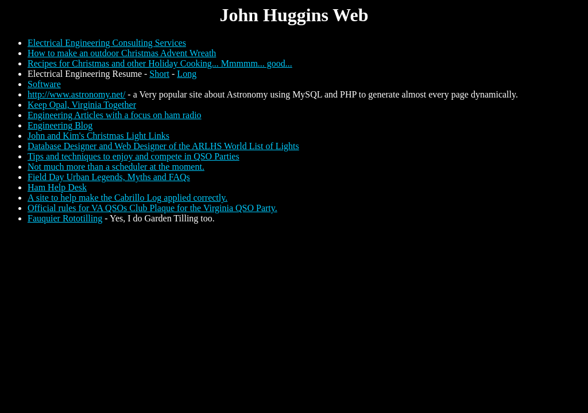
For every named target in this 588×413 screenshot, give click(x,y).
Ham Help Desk (57, 187)
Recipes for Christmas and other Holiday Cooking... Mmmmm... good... (160, 63)
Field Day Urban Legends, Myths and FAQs (109, 177)
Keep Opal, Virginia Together (82, 105)
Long (186, 74)
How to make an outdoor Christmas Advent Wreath (122, 53)
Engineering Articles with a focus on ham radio (115, 115)
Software (44, 84)
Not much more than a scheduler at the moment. (116, 167)
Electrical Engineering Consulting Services (107, 43)
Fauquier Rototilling (65, 218)
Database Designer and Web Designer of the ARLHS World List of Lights (163, 146)
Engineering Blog (60, 125)
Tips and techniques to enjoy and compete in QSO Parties (133, 156)
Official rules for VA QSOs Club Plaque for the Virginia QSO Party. (152, 208)
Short (159, 74)
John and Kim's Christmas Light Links (98, 136)
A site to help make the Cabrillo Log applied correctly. (127, 197)
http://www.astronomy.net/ (76, 94)
